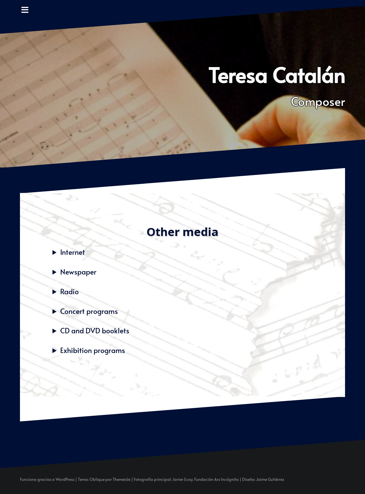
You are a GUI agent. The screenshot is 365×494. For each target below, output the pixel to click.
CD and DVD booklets (94, 330)
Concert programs (89, 311)
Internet (72, 252)
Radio (69, 291)
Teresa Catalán (276, 75)
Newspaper (78, 272)
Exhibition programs (92, 350)
